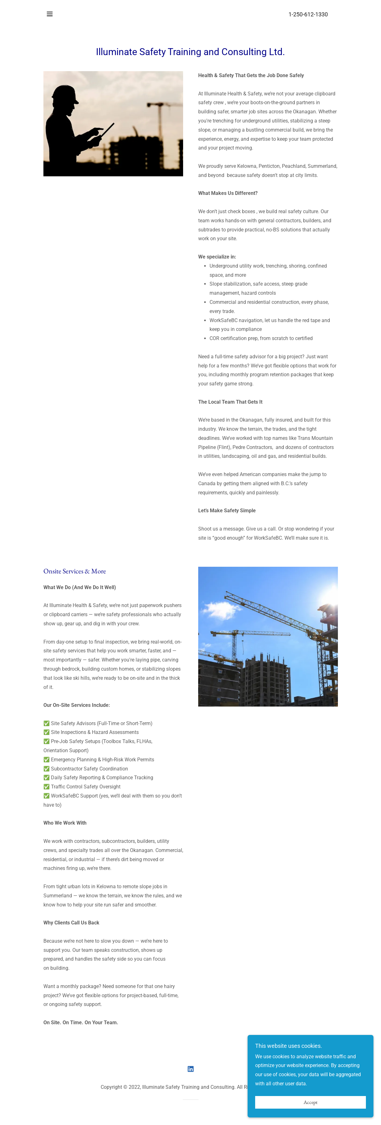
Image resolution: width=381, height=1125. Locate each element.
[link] (190, 1069)
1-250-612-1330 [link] (308, 14)
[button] (49, 14)
